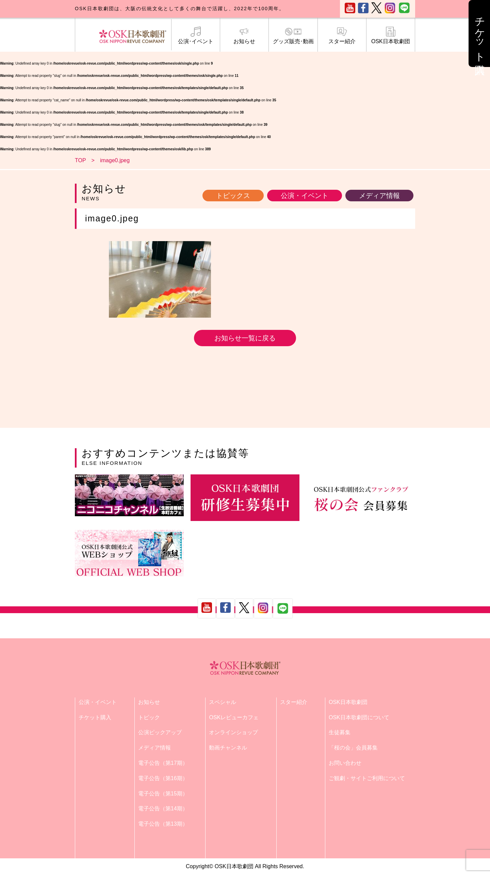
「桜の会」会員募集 (353, 748)
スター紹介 (342, 35)
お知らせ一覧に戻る (245, 338)
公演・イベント (304, 195)
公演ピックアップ (160, 732)
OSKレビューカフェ (234, 717)
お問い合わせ (345, 763)
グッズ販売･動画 (293, 35)
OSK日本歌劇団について (359, 717)
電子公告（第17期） (163, 763)
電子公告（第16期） (163, 778)
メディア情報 (379, 195)
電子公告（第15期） (163, 793)
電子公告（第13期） (163, 824)
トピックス (233, 195)
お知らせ (244, 35)
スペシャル (222, 702)
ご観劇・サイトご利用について (367, 778)
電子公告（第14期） (163, 808)
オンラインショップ (233, 732)
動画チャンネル (228, 748)
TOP (80, 160)
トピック (149, 717)
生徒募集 (339, 732)
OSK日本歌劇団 (390, 35)
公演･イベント (195, 35)
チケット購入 (95, 717)
